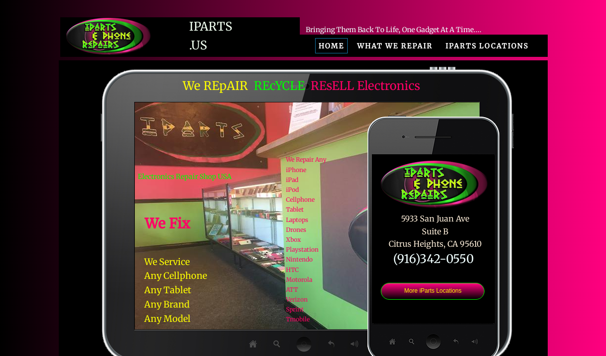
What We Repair (395, 46)
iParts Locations (486, 46)
